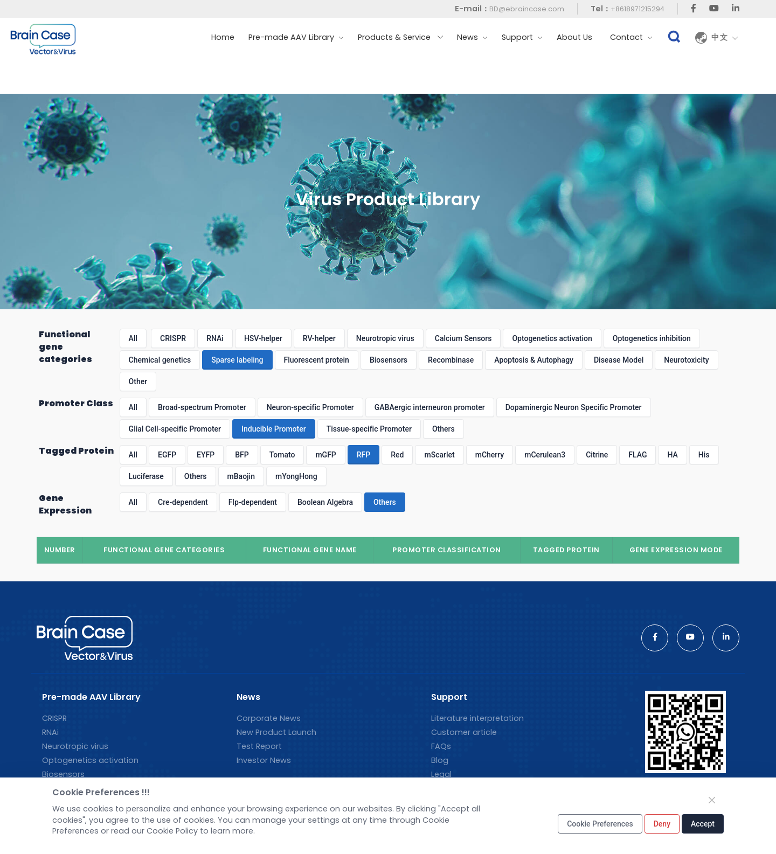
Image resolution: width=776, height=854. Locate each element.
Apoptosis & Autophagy (533, 360)
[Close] (712, 800)
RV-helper (319, 338)
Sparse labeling (237, 360)
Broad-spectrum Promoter (202, 407)
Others (443, 429)
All (133, 338)
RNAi (215, 338)
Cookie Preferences (600, 824)
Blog (439, 760)
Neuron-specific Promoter (310, 407)
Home (222, 37)
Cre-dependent (183, 502)
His (704, 454)
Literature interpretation (477, 718)
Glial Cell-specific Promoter (175, 429)
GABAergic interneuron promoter (430, 407)
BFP (241, 454)
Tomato (282, 454)
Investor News (264, 760)
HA (672, 454)
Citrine (597, 454)
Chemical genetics (160, 360)
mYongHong (296, 476)
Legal (441, 774)
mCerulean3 (544, 454)
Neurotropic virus (385, 338)
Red (397, 454)
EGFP (167, 454)
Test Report (259, 746)
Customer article (464, 732)
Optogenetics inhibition (652, 338)
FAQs (441, 746)
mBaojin (241, 476)
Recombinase (451, 360)
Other (138, 381)
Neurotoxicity (686, 360)
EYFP (205, 454)
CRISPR (173, 338)
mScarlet (439, 454)
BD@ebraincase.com (526, 8)
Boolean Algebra (325, 502)
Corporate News (269, 718)
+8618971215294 (637, 8)
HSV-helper (263, 338)
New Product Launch (276, 732)
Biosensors (388, 360)
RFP (363, 454)
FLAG (637, 454)
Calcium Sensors (463, 338)
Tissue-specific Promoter (369, 429)
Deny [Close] (662, 824)
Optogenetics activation (552, 338)
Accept (703, 824)
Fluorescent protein (316, 360)
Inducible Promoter (273, 429)
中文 (724, 37)
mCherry (489, 454)
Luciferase (146, 476)
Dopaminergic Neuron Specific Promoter (573, 407)
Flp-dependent (252, 502)
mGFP (325, 454)
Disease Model (618, 360)
